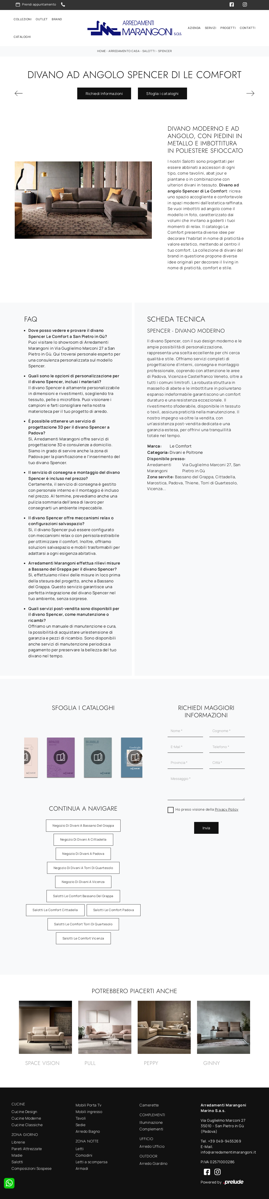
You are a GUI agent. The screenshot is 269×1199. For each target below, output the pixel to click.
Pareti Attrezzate (27, 1147)
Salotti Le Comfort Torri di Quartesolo (83, 923)
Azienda (194, 27)
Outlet (42, 19)
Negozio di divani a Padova (83, 852)
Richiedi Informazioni (104, 92)
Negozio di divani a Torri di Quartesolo (83, 866)
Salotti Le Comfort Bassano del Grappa (83, 894)
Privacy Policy (227, 808)
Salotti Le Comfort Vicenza (83, 937)
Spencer (165, 50)
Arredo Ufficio (151, 1144)
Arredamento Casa (123, 50)
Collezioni (23, 19)
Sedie (81, 1123)
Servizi (210, 27)
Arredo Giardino (153, 1162)
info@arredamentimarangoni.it (228, 1151)
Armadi (82, 1167)
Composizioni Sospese (31, 1167)
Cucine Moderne (26, 1116)
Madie (17, 1153)
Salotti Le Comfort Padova (113, 909)
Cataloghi (22, 36)
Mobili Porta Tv (89, 1103)
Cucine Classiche (27, 1123)
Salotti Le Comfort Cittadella (55, 909)
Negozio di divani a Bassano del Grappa (83, 824)
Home (101, 50)
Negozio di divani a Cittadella (83, 838)
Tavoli (81, 1117)
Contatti (247, 27)
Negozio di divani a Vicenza (83, 880)
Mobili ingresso (89, 1110)
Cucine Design (24, 1110)
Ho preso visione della (207, 808)
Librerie (18, 1140)
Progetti (228, 27)
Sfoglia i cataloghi (162, 92)
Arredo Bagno (88, 1130)
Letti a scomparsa (92, 1160)
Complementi (151, 1127)
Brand (57, 19)
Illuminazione (151, 1121)
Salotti (149, 50)
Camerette (149, 1103)
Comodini (84, 1153)
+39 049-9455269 (224, 1139)
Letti (80, 1147)
